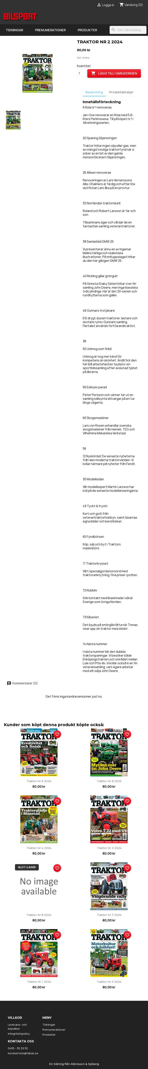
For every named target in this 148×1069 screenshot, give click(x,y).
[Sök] (128, 30)
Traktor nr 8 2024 (38, 915)
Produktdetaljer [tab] (121, 92)
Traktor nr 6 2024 (38, 781)
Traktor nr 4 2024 (38, 848)
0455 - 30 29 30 (18, 1048)
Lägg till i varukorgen (114, 73)
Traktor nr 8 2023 (109, 781)
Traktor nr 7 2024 (109, 915)
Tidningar (14, 30)
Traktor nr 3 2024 (109, 848)
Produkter (87, 30)
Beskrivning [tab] (94, 92)
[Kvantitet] (81, 73)
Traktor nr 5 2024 (109, 982)
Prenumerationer (50, 30)
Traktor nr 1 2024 (39, 982)
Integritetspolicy (19, 1033)
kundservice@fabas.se (23, 1053)
